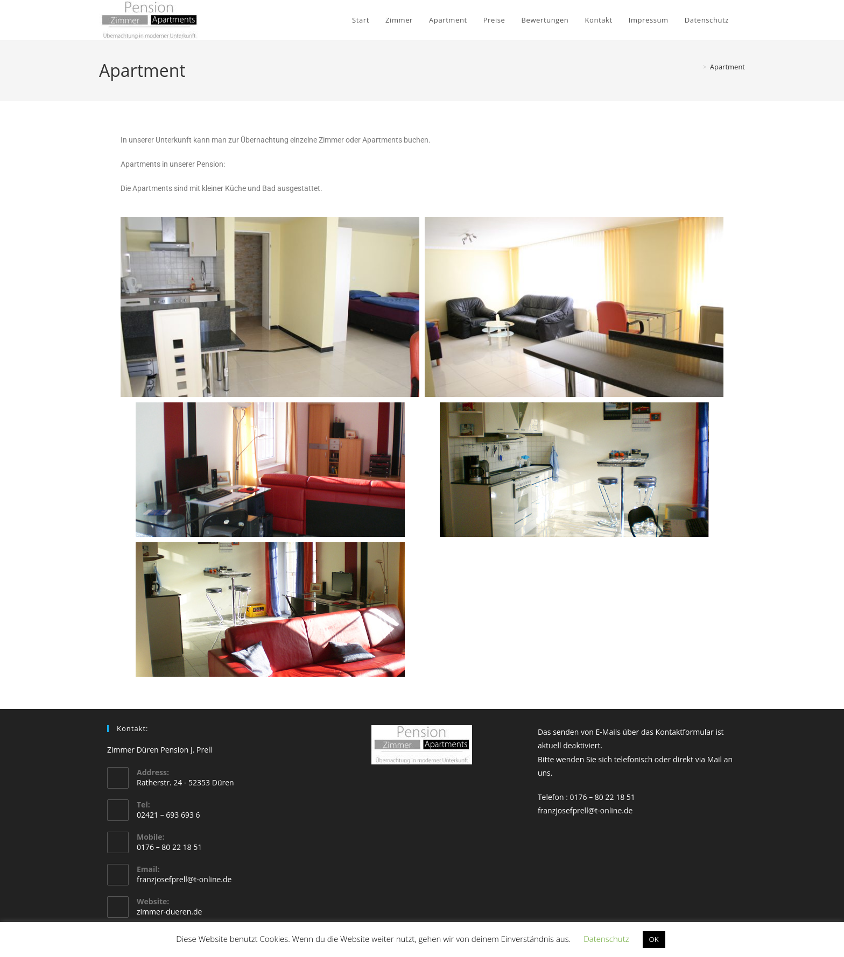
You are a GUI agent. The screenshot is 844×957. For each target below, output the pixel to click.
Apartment (727, 67)
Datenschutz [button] (606, 938)
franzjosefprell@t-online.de (184, 879)
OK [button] (654, 939)
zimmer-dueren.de (169, 911)
